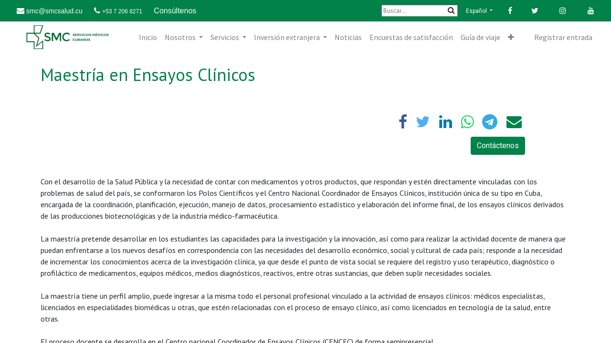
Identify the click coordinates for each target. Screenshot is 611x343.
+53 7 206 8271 (122, 11)
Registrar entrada (563, 37)
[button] (511, 37)
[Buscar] (419, 11)
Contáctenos (498, 145)
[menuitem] (148, 37)
